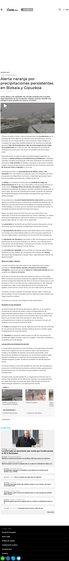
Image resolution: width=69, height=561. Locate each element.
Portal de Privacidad (9, 532)
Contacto (5, 553)
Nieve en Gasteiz (31, 402)
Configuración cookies (9, 545)
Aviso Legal (6, 536)
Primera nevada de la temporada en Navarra (10, 403)
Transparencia (7, 549)
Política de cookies (8, 541)
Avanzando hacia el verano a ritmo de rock (30, 508)
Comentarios (6, 419)
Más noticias (50, 512)
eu (64, 9)
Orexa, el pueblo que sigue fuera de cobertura (28, 477)
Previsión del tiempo (10, 413)
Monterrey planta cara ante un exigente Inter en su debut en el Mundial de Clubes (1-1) (27, 463)
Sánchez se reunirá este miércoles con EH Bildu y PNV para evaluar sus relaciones (26, 458)
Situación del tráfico (35, 413)
